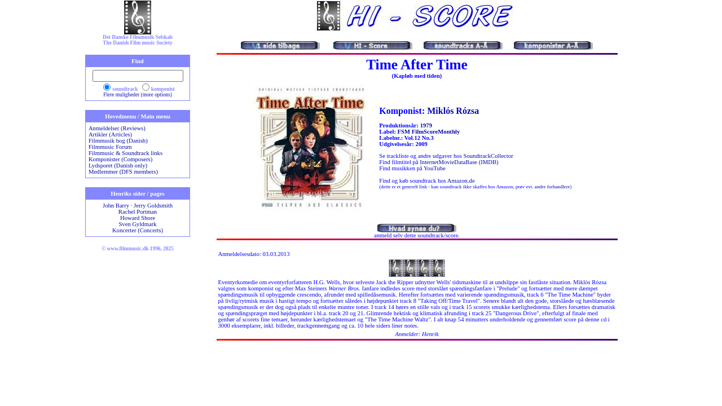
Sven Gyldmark (137, 224)
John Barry (116, 205)
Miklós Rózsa (453, 111)
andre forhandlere (552, 186)
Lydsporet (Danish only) (118, 165)
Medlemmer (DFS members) (123, 172)
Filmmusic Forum (110, 147)
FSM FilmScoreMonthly (429, 132)
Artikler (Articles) (110, 134)
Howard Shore (137, 218)
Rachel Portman (137, 212)
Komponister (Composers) (120, 159)
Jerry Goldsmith (153, 205)
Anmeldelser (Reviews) (117, 128)
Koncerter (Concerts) (137, 230)
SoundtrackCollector (488, 156)
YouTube (435, 168)
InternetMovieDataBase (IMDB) (459, 162)
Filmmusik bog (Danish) (118, 141)
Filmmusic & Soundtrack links (125, 153)
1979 (426, 125)
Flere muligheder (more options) (137, 95)
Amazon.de (461, 181)
